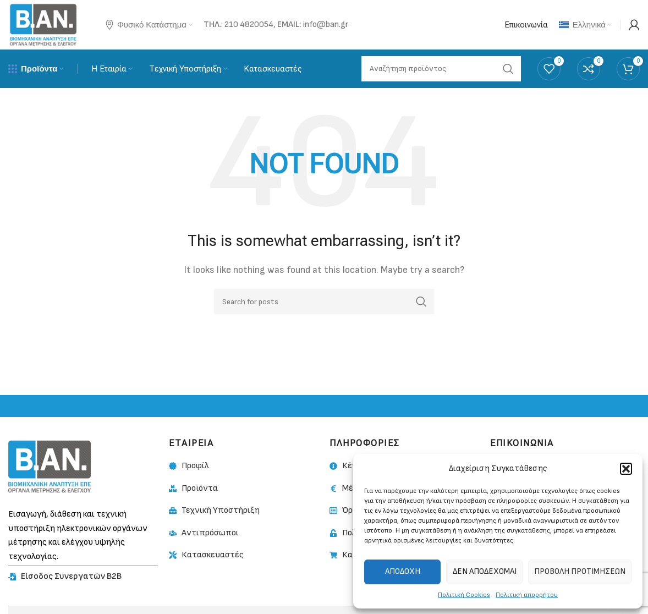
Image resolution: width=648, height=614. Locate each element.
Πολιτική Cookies (464, 595)
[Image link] (49, 466)
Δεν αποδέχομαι (485, 571)
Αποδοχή (402, 571)
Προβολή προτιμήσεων (579, 571)
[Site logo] (43, 24)
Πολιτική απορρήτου (527, 595)
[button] (625, 468)
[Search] (324, 301)
